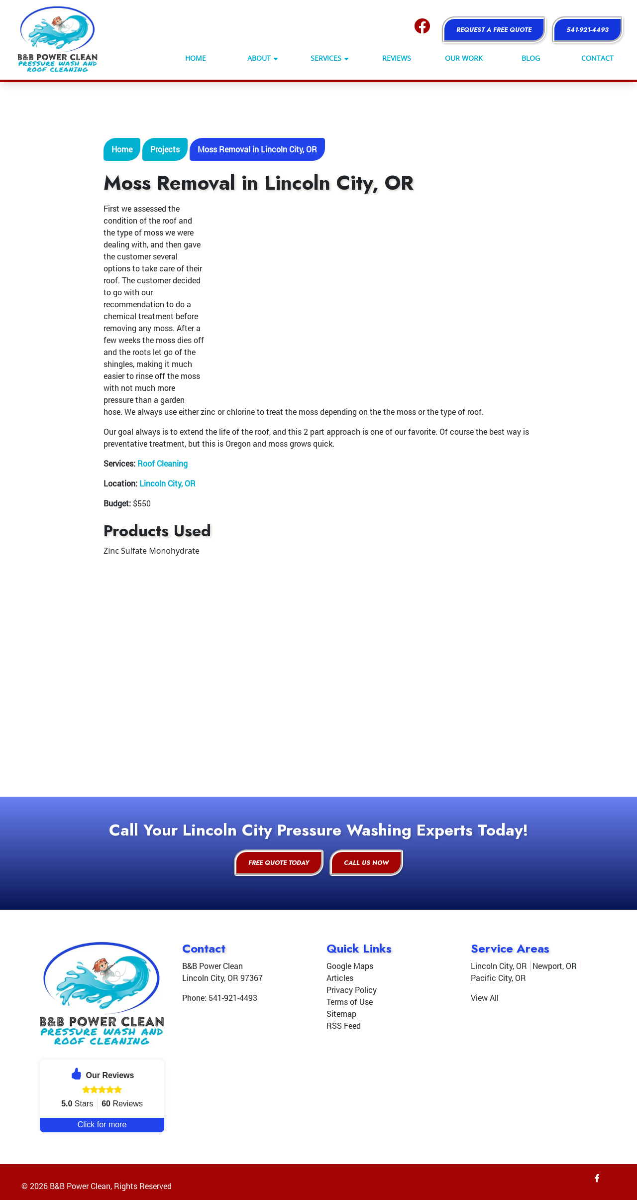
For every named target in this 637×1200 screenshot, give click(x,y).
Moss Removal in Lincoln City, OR (257, 149)
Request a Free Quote (493, 29)
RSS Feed (343, 1025)
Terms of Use (349, 1001)
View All (485, 997)
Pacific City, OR (498, 977)
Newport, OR (554, 965)
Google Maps (349, 965)
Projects (165, 149)
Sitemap (341, 1013)
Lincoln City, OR (167, 483)
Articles (339, 977)
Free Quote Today (278, 862)
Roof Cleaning (162, 463)
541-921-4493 (587, 29)
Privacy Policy (351, 989)
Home (121, 149)
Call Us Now (366, 862)
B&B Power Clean (80, 1186)
